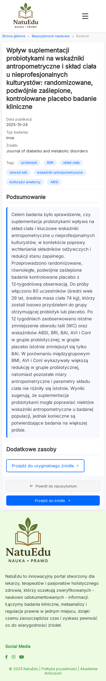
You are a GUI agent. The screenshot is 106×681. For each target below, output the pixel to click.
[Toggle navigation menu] (85, 16)
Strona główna (13, 36)
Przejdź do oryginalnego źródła (45, 465)
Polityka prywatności (59, 669)
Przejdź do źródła (53, 500)
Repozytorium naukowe (51, 36)
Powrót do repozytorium (53, 486)
